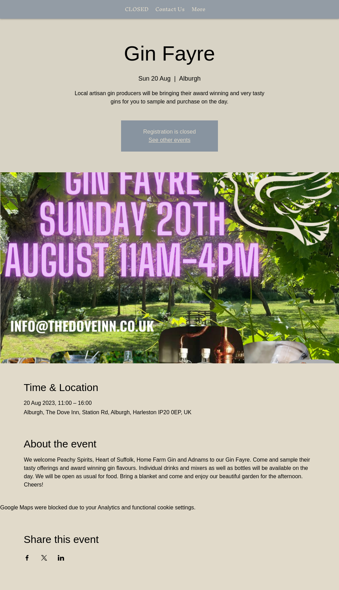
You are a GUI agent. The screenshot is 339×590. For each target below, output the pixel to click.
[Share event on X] (44, 558)
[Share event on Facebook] (27, 558)
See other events (170, 140)
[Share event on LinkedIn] (61, 558)
